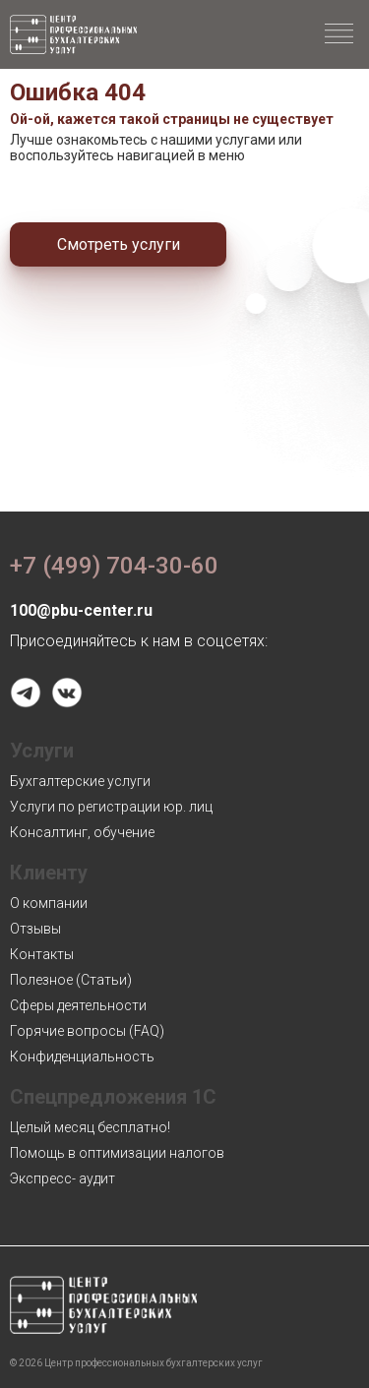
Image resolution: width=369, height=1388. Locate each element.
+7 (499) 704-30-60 (114, 565)
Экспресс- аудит (62, 1178)
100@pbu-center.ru (81, 610)
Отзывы (35, 928)
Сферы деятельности (78, 1005)
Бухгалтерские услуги (80, 781)
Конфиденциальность (82, 1056)
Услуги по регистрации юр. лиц (111, 807)
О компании (49, 903)
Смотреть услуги (118, 244)
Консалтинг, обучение (82, 832)
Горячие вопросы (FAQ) (87, 1031)
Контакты (42, 954)
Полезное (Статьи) (71, 980)
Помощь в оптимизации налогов (117, 1153)
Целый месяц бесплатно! (90, 1127)
